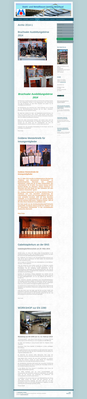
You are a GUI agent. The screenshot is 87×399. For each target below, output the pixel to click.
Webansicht (68, 393)
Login (70, 392)
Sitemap (24, 392)
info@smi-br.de (63, 82)
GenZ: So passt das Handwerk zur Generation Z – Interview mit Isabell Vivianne (63, 107)
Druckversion (19, 392)
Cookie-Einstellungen (24, 394)
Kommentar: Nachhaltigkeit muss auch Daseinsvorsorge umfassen (63, 129)
